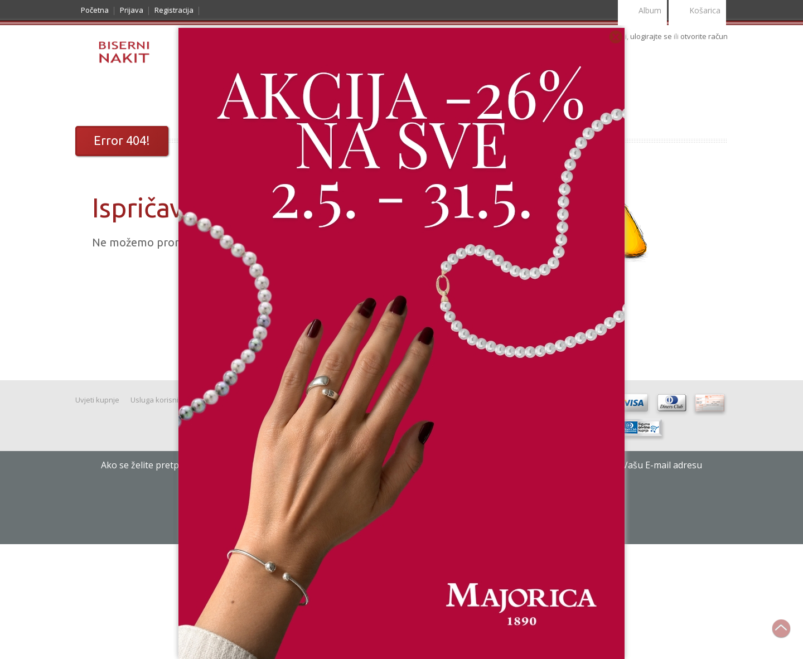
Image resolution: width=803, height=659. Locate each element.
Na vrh (787, 634)
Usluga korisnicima (162, 400)
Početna (95, 10)
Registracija (174, 10)
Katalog (103, 98)
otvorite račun (704, 36)
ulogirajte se (652, 36)
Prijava (131, 10)
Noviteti (153, 98)
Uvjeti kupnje (97, 400)
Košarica (697, 11)
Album (642, 11)
